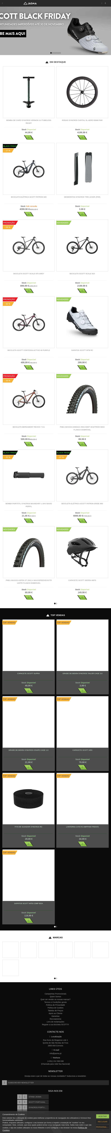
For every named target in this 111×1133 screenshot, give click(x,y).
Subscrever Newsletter (18, 1082)
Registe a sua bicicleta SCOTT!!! (55, 1025)
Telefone (55, 1057)
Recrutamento (55, 1019)
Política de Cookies (55, 1008)
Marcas (55, 937)
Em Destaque (55, 62)
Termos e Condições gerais (55, 1002)
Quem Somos (55, 997)
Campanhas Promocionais (55, 994)
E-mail (55, 1050)
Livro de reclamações (55, 1022)
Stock (24, 129)
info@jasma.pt (55, 1053)
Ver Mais (29, 137)
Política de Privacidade (55, 1005)
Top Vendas (55, 615)
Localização (55, 1036)
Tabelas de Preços (55, 1011)
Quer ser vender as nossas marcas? (55, 999)
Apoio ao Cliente (55, 1013)
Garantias (55, 1016)
